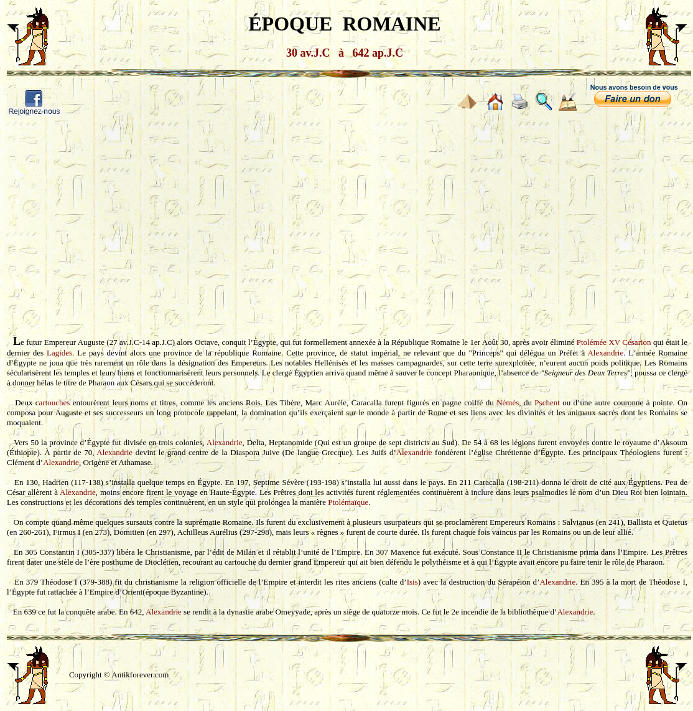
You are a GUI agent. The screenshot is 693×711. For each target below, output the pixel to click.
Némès (507, 402)
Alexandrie (605, 352)
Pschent (546, 402)
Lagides (59, 352)
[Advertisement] (346, 216)
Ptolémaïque (348, 502)
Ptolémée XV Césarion (614, 342)
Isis (412, 581)
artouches (54, 402)
